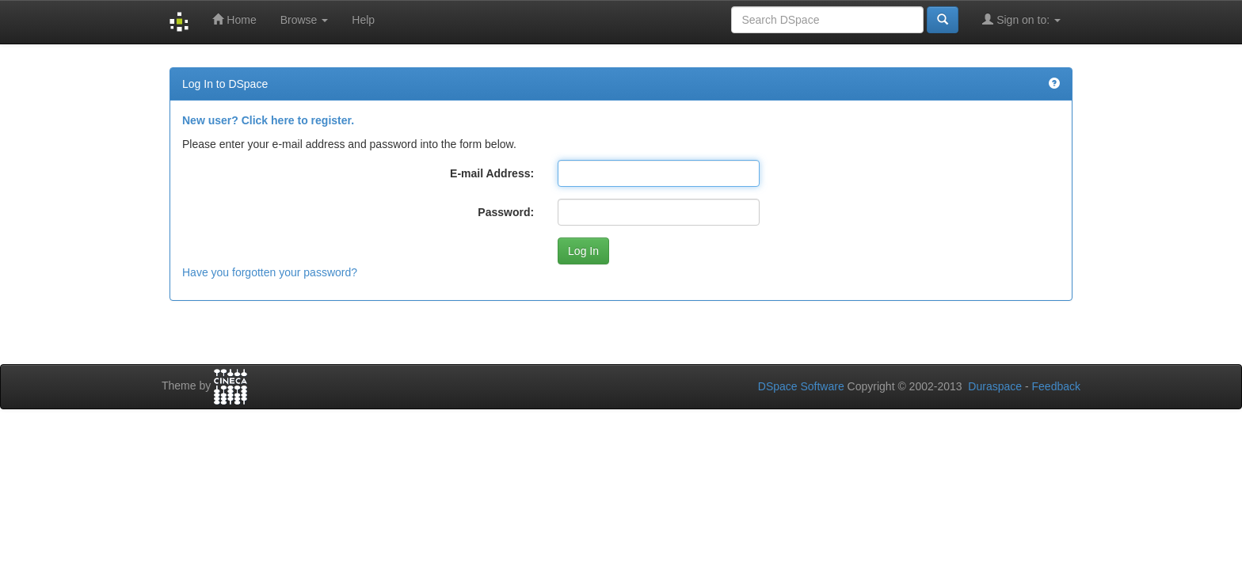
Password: (506, 212)
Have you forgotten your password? (269, 272)
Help (363, 19)
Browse (304, 19)
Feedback (1056, 386)
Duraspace (995, 386)
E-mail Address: (492, 173)
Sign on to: (1021, 19)
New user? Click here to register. (268, 120)
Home (234, 19)
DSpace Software (801, 386)
